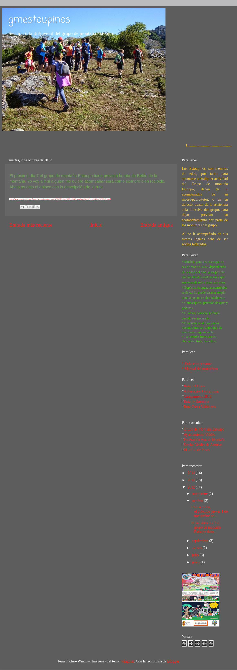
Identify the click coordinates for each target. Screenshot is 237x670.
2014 (192, 473)
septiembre (200, 541)
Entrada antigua (156, 225)
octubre (198, 501)
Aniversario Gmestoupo (201, 391)
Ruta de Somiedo (196, 402)
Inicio (96, 225)
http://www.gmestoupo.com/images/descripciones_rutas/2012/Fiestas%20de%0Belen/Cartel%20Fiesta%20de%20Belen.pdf (60, 199)
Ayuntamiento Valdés (199, 434)
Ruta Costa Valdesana (200, 407)
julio (196, 555)
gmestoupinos (39, 20)
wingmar (127, 661)
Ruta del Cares (194, 386)
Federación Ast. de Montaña (204, 440)
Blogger (173, 661)
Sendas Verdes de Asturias (203, 445)
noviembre (200, 493)
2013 (192, 480)
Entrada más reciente (30, 225)
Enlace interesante (198, 364)
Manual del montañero (201, 369)
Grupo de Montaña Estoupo (204, 429)
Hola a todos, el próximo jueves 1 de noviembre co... (209, 511)
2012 (192, 487)
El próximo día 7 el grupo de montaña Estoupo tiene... (206, 527)
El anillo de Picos (196, 450)
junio (196, 562)
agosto (197, 548)
